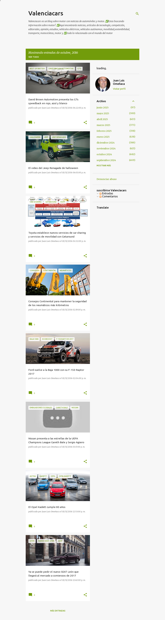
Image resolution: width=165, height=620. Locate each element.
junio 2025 (103, 107)
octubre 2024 (104, 154)
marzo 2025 (103, 125)
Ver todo (33, 57)
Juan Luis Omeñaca (119, 82)
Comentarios (108, 196)
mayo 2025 (103, 113)
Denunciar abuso (107, 179)
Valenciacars (45, 13)
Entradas (106, 193)
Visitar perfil (119, 88)
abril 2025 (102, 119)
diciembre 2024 (106, 142)
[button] (85, 122)
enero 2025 (103, 136)
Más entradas (57, 611)
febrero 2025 (104, 130)
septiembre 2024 (106, 160)
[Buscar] (137, 14)
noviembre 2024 (106, 148)
